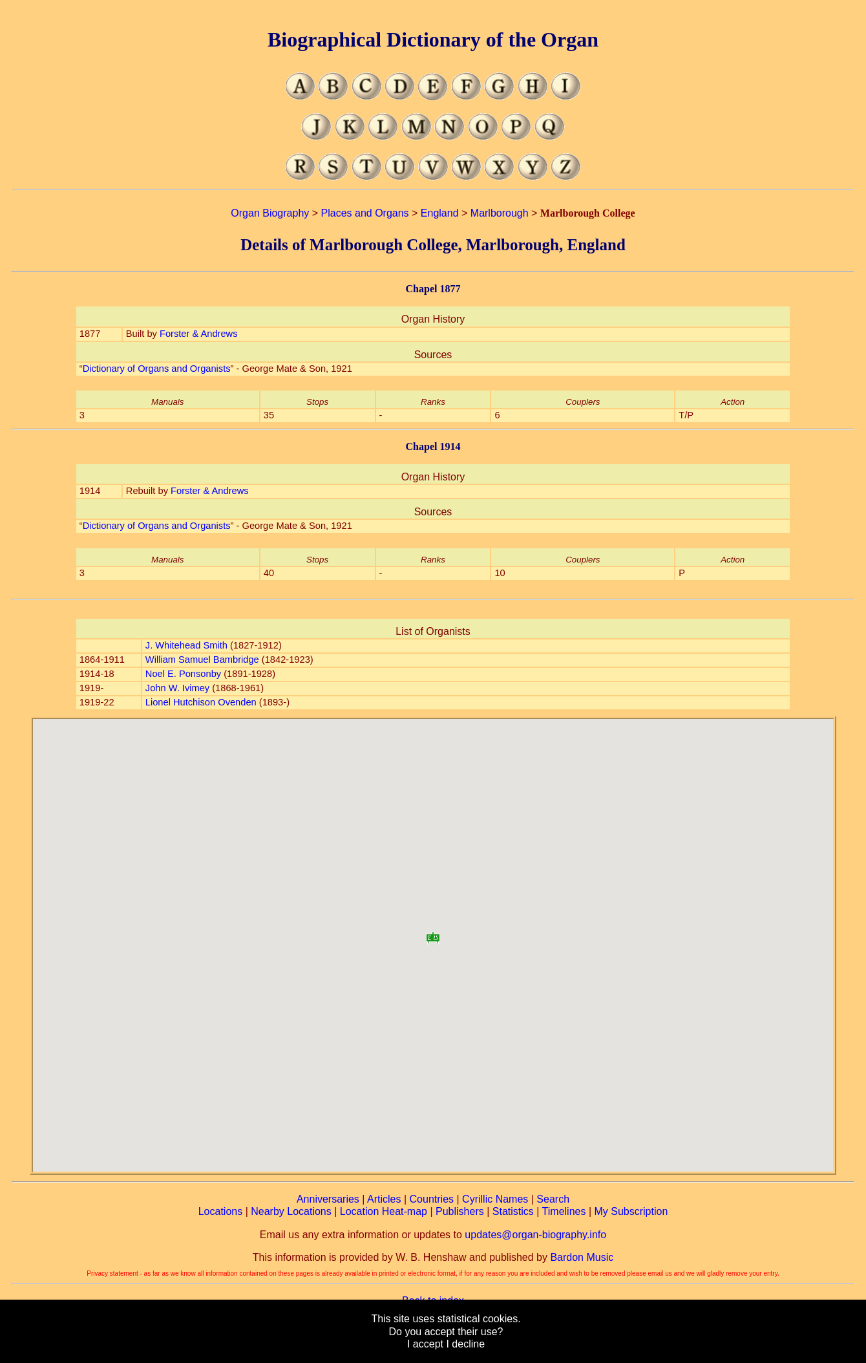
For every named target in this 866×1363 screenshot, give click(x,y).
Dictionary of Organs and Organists (157, 368)
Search (552, 1199)
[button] (433, 933)
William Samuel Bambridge (202, 659)
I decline (465, 1343)
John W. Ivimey (177, 688)
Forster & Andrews (199, 333)
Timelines (564, 1211)
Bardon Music (581, 1257)
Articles (384, 1199)
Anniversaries (328, 1199)
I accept (425, 1343)
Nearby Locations (291, 1211)
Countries (432, 1199)
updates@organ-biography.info (535, 1234)
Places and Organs (365, 213)
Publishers (460, 1211)
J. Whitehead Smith (186, 645)
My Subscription (631, 1211)
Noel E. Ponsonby (183, 674)
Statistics (513, 1211)
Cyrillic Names (495, 1199)
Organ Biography (270, 213)
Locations (220, 1211)
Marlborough (499, 213)
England (440, 213)
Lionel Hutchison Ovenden (201, 702)
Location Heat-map (383, 1211)
